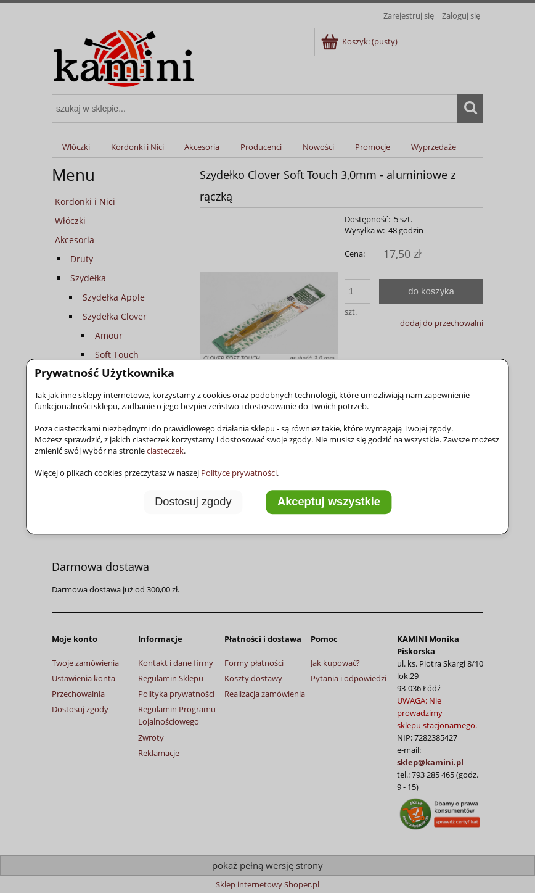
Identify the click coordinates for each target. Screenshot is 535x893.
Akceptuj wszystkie (328, 502)
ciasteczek (165, 450)
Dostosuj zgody (193, 502)
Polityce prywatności (239, 472)
